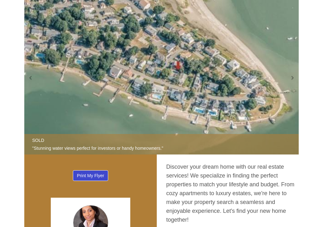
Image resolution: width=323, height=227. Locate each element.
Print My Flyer (90, 175)
